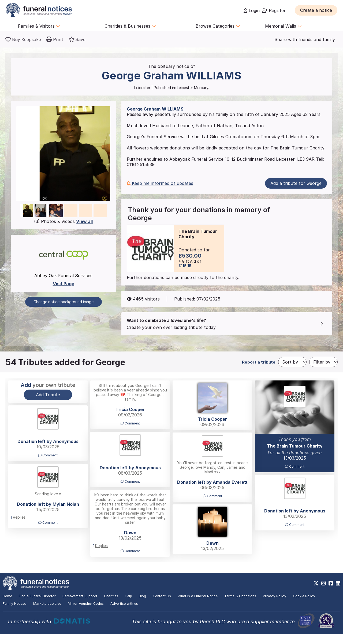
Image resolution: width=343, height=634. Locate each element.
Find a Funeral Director (37, 596)
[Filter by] (323, 362)
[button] (316, 10)
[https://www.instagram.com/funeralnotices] (323, 583)
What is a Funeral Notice (198, 596)
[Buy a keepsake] (23, 39)
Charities (111, 596)
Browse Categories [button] (218, 26)
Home (7, 596)
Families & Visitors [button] (39, 26)
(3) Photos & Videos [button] (63, 221)
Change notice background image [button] (63, 301)
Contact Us (162, 596)
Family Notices (15, 604)
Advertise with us (124, 604)
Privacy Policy (274, 596)
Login (252, 10)
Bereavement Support (79, 596)
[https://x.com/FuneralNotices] (316, 583)
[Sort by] (292, 362)
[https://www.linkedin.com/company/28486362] (338, 583)
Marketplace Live (47, 604)
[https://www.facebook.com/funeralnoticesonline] (331, 583)
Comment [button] (130, 423)
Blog (142, 596)
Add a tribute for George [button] (296, 183)
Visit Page (63, 283)
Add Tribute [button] (48, 394)
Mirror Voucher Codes (86, 604)
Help (128, 596)
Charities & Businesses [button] (130, 26)
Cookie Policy (304, 596)
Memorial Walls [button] (283, 26)
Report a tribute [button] (258, 362)
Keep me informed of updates (160, 183)
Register (274, 10)
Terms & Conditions (240, 596)
